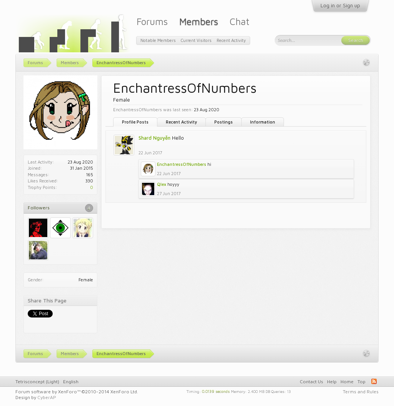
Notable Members (158, 40)
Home (347, 381)
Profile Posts (135, 121)
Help (332, 381)
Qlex (161, 184)
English (70, 381)
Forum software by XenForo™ (76, 391)
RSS (374, 381)
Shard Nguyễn (154, 138)
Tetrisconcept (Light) (37, 381)
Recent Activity (181, 121)
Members (198, 21)
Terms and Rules (361, 391)
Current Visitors (196, 40)
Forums (152, 21)
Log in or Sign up (340, 5)
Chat (239, 21)
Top (361, 381)
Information (262, 121)
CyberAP (46, 397)
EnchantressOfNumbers (181, 164)
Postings (223, 121)
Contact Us (311, 381)
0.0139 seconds (216, 391)
